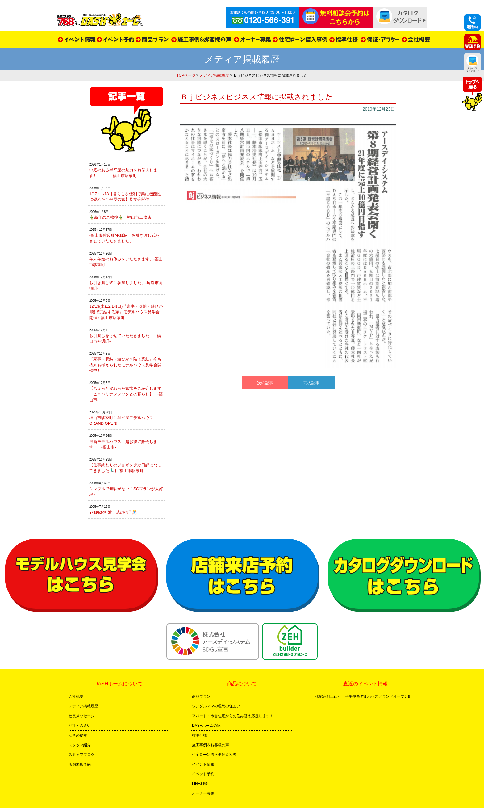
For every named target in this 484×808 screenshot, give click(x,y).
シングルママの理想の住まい (216, 706)
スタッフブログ (81, 754)
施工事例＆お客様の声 (210, 745)
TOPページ (186, 75)
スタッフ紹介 (80, 745)
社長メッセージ (81, 716)
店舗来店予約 (80, 764)
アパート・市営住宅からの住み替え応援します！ (232, 716)
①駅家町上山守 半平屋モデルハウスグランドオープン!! (362, 696)
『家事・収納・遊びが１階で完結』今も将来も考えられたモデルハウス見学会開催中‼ (125, 364)
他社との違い (80, 725)
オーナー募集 (203, 793)
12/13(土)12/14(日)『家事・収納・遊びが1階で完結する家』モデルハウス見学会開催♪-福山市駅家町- (126, 312)
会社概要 (76, 696)
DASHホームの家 (206, 725)
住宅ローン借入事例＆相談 (214, 754)
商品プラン (201, 696)
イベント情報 (203, 764)
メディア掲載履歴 (214, 75)
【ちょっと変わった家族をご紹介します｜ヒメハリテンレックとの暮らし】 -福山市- (126, 394)
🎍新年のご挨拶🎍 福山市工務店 (120, 217)
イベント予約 (203, 774)
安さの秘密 (78, 735)
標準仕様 (199, 735)
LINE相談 (200, 783)
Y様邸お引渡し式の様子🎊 (113, 512)
